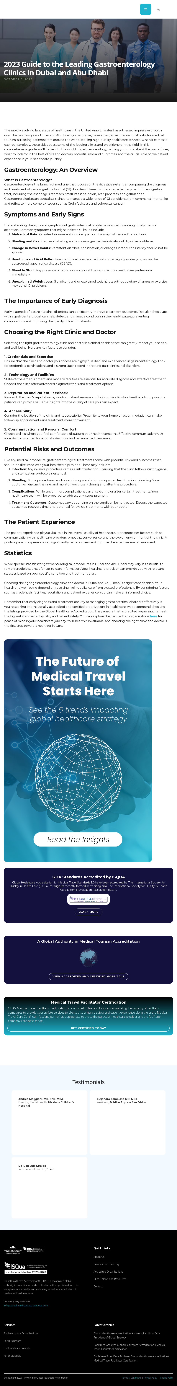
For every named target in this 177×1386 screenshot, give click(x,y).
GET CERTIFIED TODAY (88, 1028)
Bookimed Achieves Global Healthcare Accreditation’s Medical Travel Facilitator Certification (129, 1347)
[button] (145, 9)
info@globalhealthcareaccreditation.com (26, 1305)
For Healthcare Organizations (21, 1333)
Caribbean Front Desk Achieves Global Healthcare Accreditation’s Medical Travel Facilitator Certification (131, 1358)
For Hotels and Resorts (17, 1348)
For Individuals (12, 1355)
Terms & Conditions (131, 1377)
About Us (99, 1256)
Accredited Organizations (108, 1271)
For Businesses (12, 1341)
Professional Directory (106, 1264)
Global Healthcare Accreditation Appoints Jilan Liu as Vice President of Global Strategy (127, 1335)
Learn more (89, 912)
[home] (19, 9)
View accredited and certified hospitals (88, 976)
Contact (98, 1286)
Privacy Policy (151, 1377)
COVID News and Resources (110, 1279)
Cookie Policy (166, 1377)
